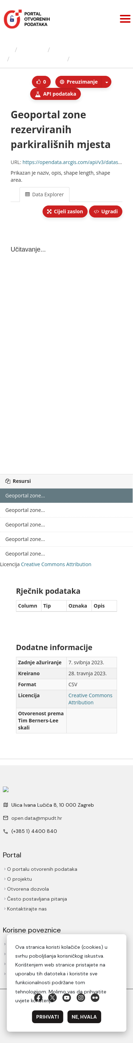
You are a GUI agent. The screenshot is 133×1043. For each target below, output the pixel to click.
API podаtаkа (55, 93)
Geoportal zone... (38, 59)
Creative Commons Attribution (56, 564)
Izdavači (32, 49)
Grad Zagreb (72, 49)
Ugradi (106, 211)
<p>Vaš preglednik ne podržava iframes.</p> (66, 346)
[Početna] (8, 49)
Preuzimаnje (79, 81)
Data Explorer (44, 194)
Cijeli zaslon (65, 211)
